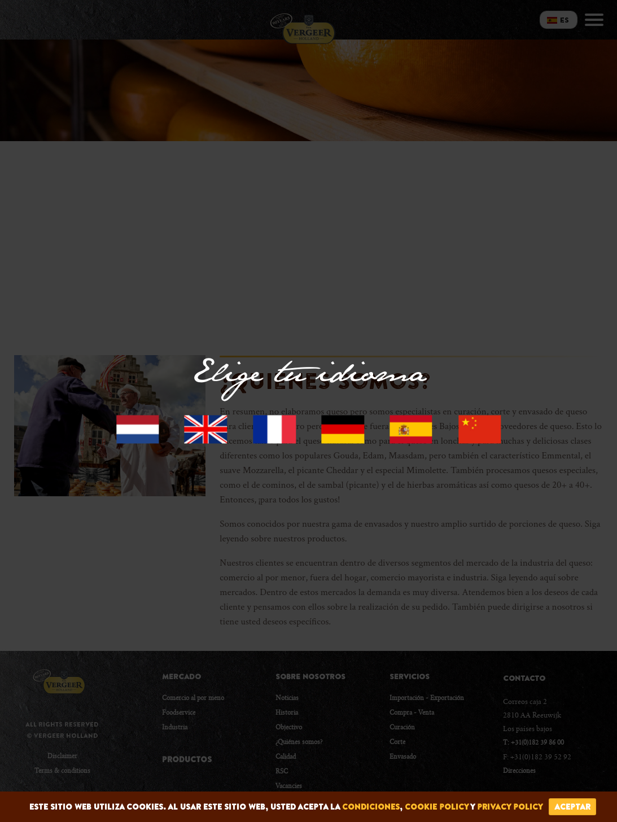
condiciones (371, 806)
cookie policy (437, 806)
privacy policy (510, 806)
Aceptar (572, 806)
